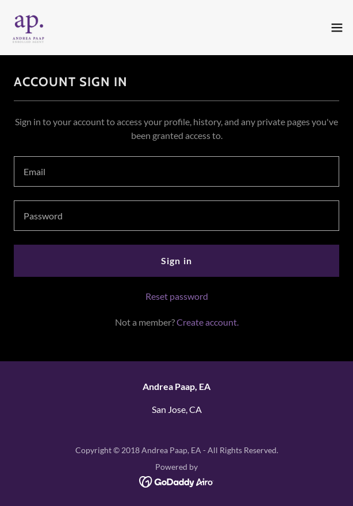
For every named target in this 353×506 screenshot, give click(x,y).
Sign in (176, 260)
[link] (28, 28)
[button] (336, 27)
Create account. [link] (207, 321)
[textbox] (176, 171)
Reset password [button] (176, 296)
